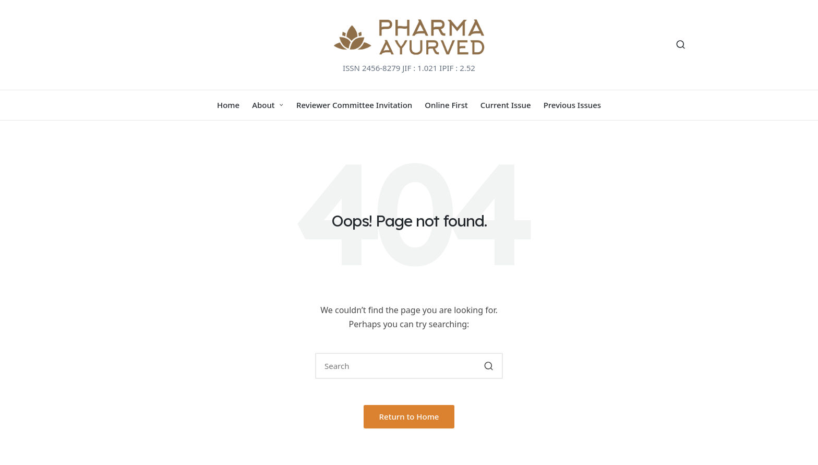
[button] (488, 366)
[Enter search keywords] (409, 366)
